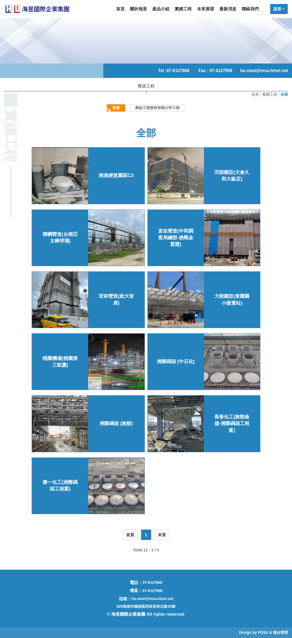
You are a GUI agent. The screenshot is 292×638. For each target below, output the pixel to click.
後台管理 (280, 632)
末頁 (162, 534)
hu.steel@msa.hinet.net (264, 70)
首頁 (255, 94)
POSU (263, 632)
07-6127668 (178, 70)
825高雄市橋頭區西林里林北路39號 (146, 606)
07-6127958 (152, 591)
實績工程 (269, 94)
